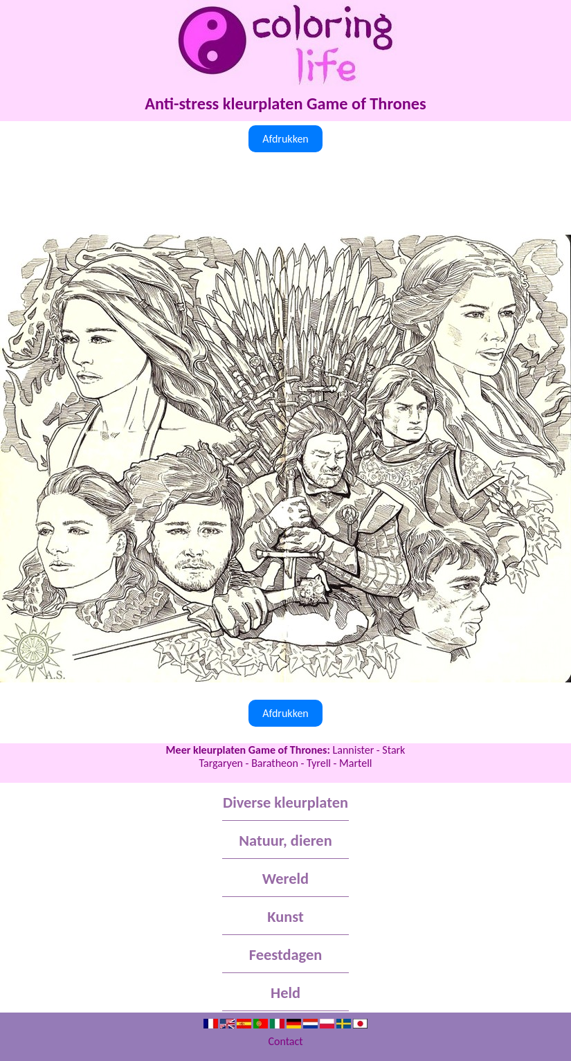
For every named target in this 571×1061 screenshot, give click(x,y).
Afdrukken (285, 138)
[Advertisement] (285, 194)
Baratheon (274, 763)
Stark (393, 749)
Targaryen (221, 763)
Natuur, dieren (285, 840)
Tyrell (319, 763)
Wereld (285, 878)
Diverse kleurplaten (285, 802)
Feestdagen (285, 954)
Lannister (353, 749)
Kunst (285, 916)
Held (285, 992)
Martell (355, 763)
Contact (285, 1041)
